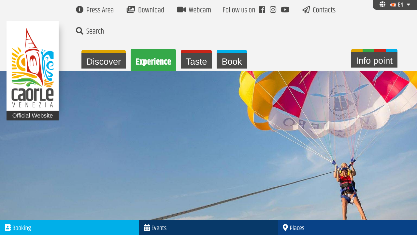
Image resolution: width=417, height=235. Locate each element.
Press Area (95, 10)
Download (145, 10)
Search (90, 32)
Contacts (319, 10)
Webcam (194, 10)
